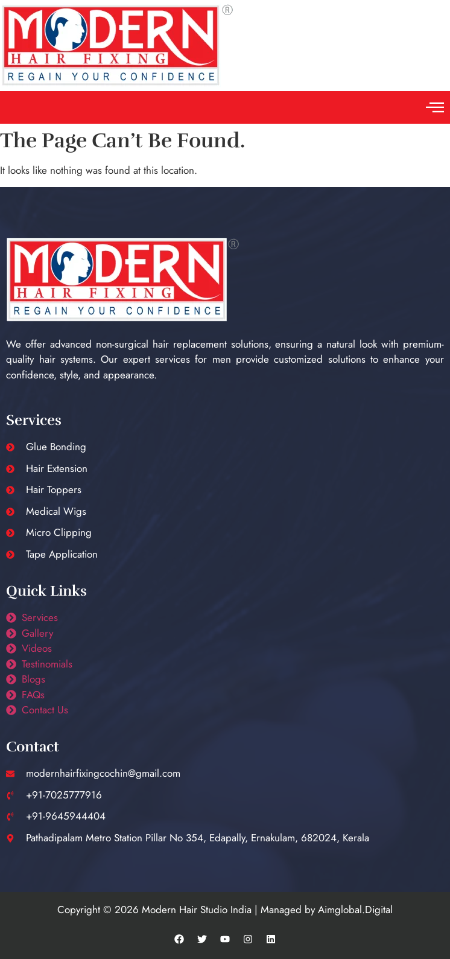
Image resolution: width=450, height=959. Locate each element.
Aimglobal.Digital (355, 909)
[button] (434, 107)
